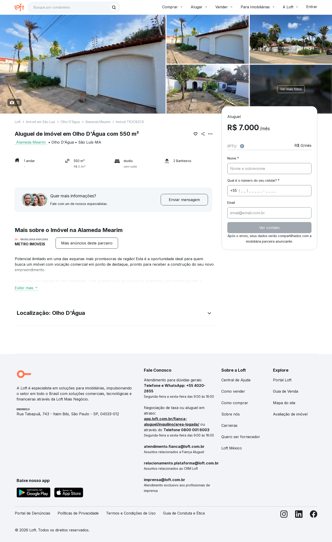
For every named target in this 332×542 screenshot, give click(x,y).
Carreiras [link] (229, 425)
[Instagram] (284, 515)
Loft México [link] (231, 448)
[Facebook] (313, 515)
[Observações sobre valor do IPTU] (242, 146)
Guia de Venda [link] (285, 391)
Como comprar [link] (234, 402)
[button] (114, 314)
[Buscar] (114, 7)
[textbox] (74, 7)
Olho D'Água (70, 122)
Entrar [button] (311, 6)
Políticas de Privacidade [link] (78, 513)
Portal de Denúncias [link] (32, 513)
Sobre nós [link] (230, 414)
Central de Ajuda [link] (235, 380)
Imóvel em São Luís (40, 122)
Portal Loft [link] (282, 380)
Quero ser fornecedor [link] (240, 436)
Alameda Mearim (97, 122)
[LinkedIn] (298, 515)
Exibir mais (26, 288)
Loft (18, 122)
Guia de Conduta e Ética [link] (184, 513)
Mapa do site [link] (284, 402)
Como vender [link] (233, 391)
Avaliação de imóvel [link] (290, 414)
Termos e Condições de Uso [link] (131, 513)
